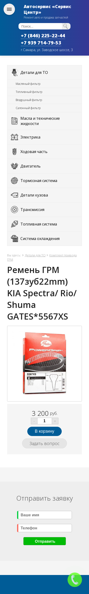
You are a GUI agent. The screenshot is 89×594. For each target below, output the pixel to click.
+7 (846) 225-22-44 (43, 35)
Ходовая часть (33, 151)
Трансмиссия (32, 209)
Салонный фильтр (28, 108)
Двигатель (30, 166)
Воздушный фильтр (29, 100)
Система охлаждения (40, 238)
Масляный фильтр (28, 84)
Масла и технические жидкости (40, 121)
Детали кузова (34, 195)
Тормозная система (38, 180)
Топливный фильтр (29, 92)
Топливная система (38, 224)
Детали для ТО (34, 72)
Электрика (30, 137)
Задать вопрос (44, 443)
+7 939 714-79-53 (41, 42)
